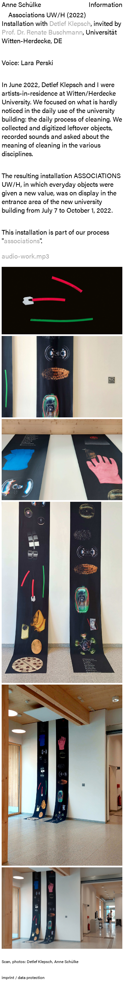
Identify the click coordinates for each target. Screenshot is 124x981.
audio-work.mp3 (25, 256)
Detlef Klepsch (70, 23)
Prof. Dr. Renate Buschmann (42, 32)
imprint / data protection (23, 977)
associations (22, 240)
